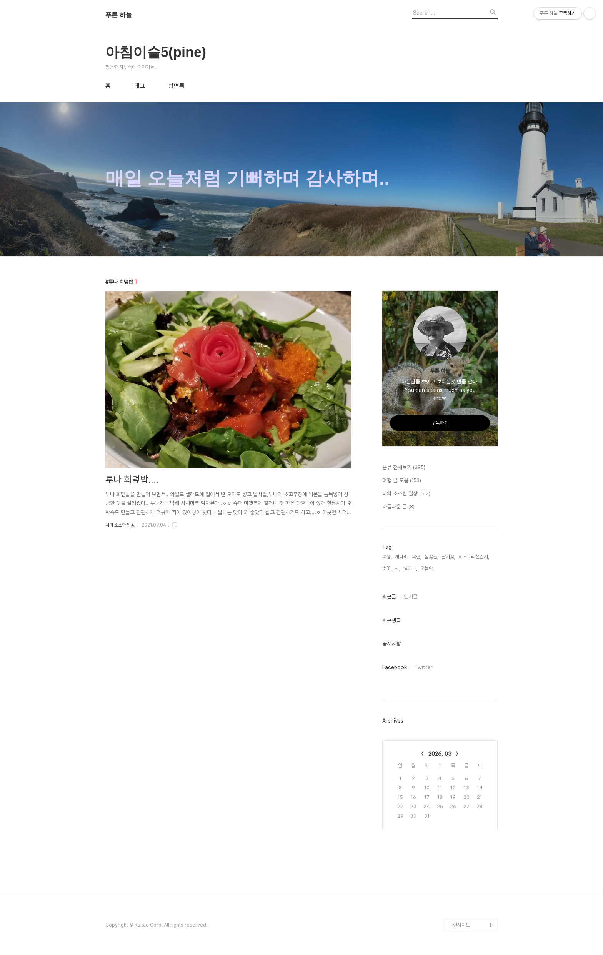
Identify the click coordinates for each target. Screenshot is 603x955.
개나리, (402, 557)
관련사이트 (459, 925)
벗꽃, (387, 568)
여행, (387, 557)
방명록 (176, 86)
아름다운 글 (398, 507)
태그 (139, 86)
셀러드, (410, 568)
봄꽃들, (431, 557)
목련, (416, 557)
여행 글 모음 (401, 481)
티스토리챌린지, (473, 557)
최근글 (389, 596)
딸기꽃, (448, 557)
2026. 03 (439, 753)
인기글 (411, 596)
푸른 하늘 (118, 15)
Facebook (394, 667)
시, (397, 568)
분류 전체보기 (403, 468)
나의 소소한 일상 (120, 525)
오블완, (427, 568)
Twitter (424, 667)
